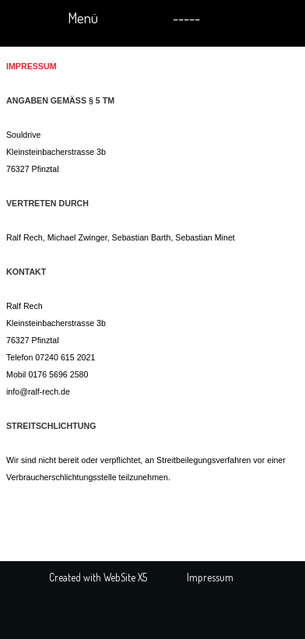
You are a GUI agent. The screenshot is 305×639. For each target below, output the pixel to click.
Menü (83, 17)
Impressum (210, 577)
